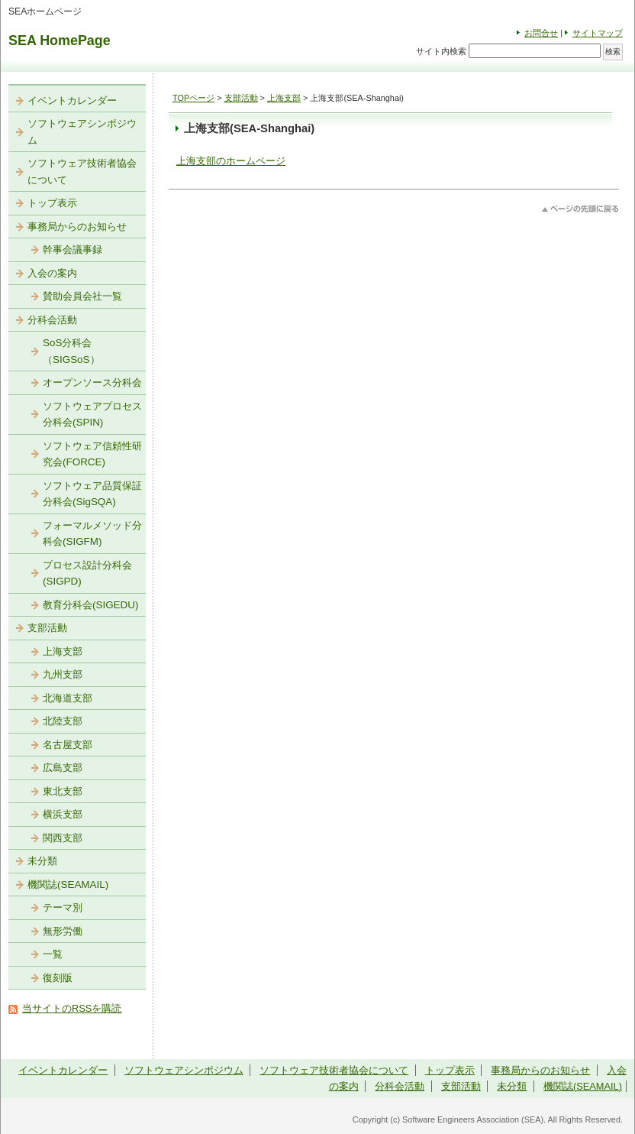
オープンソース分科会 (92, 382)
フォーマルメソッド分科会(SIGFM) (92, 534)
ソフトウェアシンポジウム (82, 132)
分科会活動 (52, 320)
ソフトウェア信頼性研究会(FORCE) (92, 454)
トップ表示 (52, 203)
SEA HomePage (59, 40)
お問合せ (541, 32)
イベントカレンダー (72, 100)
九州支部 (62, 674)
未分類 (42, 861)
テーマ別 (62, 907)
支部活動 (241, 97)
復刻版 (58, 977)
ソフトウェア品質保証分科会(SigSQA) (92, 494)
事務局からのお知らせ (77, 226)
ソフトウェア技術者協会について (82, 171)
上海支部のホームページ (230, 161)
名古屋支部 (67, 744)
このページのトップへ (580, 209)
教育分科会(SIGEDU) (90, 605)
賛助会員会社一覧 (82, 296)
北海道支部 (67, 698)
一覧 (53, 954)
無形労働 (62, 931)
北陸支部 (62, 721)
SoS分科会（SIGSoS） (71, 351)
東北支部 (62, 791)
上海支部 (284, 97)
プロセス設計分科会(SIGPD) (87, 573)
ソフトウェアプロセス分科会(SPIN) (92, 414)
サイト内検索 (441, 51)
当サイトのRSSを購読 (71, 1008)
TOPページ (193, 97)
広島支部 (62, 767)
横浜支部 (62, 814)
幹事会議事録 (72, 249)
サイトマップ (597, 32)
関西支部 (62, 838)
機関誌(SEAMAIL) (67, 884)
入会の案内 (52, 273)
